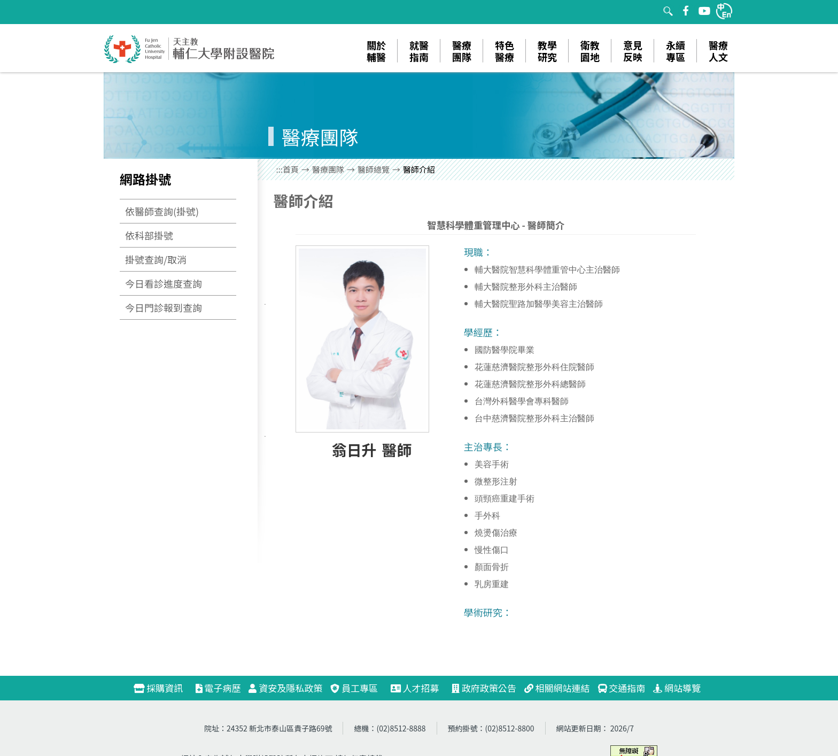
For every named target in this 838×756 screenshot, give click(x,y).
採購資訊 (163, 688)
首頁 (291, 169)
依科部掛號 (149, 235)
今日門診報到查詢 (163, 307)
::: (279, 169)
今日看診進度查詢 (163, 283)
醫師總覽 (374, 169)
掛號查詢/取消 (156, 259)
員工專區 (354, 688)
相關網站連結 (557, 688)
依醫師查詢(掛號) (162, 211)
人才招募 (419, 688)
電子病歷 (218, 688)
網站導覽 (677, 688)
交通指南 (622, 688)
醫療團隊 (328, 169)
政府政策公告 (484, 688)
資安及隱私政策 (285, 688)
